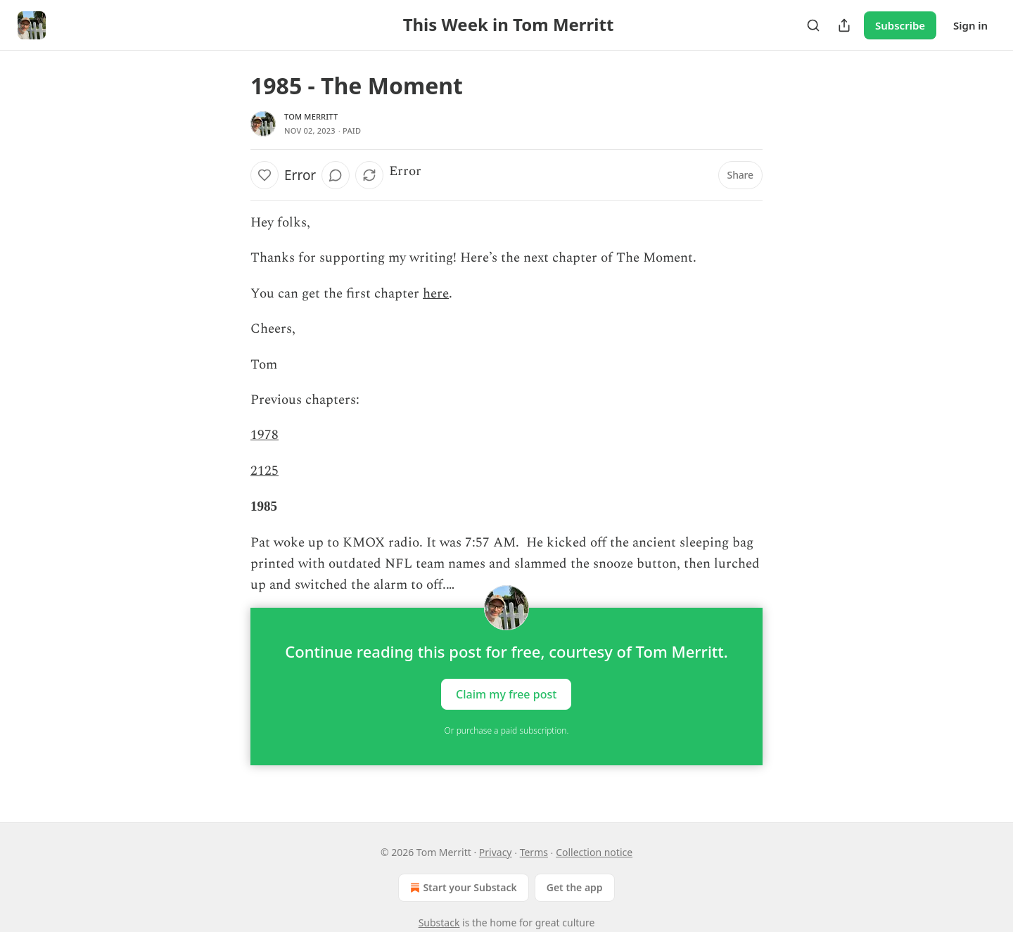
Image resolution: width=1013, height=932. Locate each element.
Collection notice (594, 852)
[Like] (264, 175)
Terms (534, 852)
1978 (264, 435)
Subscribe (900, 25)
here (436, 293)
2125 (264, 471)
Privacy (495, 852)
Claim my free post (506, 693)
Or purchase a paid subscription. (507, 730)
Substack (439, 922)
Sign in (970, 25)
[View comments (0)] (335, 175)
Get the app (575, 887)
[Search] (813, 25)
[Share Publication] (844, 25)
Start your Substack (461, 887)
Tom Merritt (311, 116)
